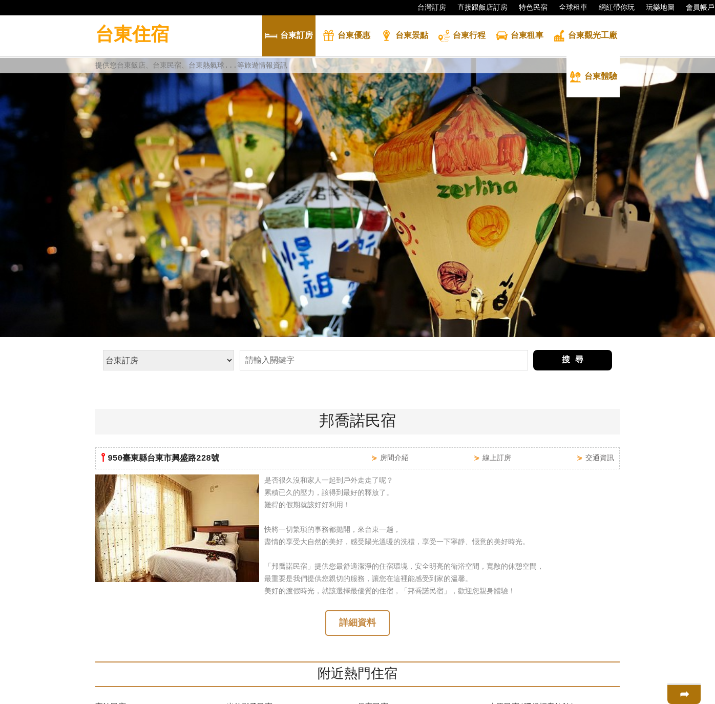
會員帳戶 (695, 7)
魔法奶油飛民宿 (253, 655)
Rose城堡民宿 (251, 624)
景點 (404, 36)
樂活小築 (504, 594)
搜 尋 (572, 230)
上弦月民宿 (508, 609)
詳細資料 (357, 494)
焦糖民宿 (110, 655)
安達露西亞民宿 (384, 609)
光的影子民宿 (249, 578)
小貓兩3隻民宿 (251, 594)
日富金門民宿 (118, 609)
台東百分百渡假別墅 (129, 624)
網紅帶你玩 (611, 7)
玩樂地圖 (655, 7)
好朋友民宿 (377, 594)
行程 (461, 36)
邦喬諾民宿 (245, 640)
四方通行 (363, 696)
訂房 (289, 36)
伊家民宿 (373, 578)
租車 (519, 36)
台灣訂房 (426, 7)
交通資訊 (599, 328)
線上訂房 (496, 328)
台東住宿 (132, 35)
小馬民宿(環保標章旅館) (532, 578)
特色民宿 (528, 7)
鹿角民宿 (504, 655)
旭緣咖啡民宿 (512, 624)
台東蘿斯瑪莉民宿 (519, 640)
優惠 (346, 36)
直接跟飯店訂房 (477, 7)
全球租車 (568, 7)
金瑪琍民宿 (377, 655)
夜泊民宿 (110, 578)
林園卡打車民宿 (122, 594)
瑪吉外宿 (373, 640)
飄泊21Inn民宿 (384, 624)
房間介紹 (394, 328)
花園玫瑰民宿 (118, 640)
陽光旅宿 (241, 609)
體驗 (593, 77)
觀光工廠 (585, 36)
